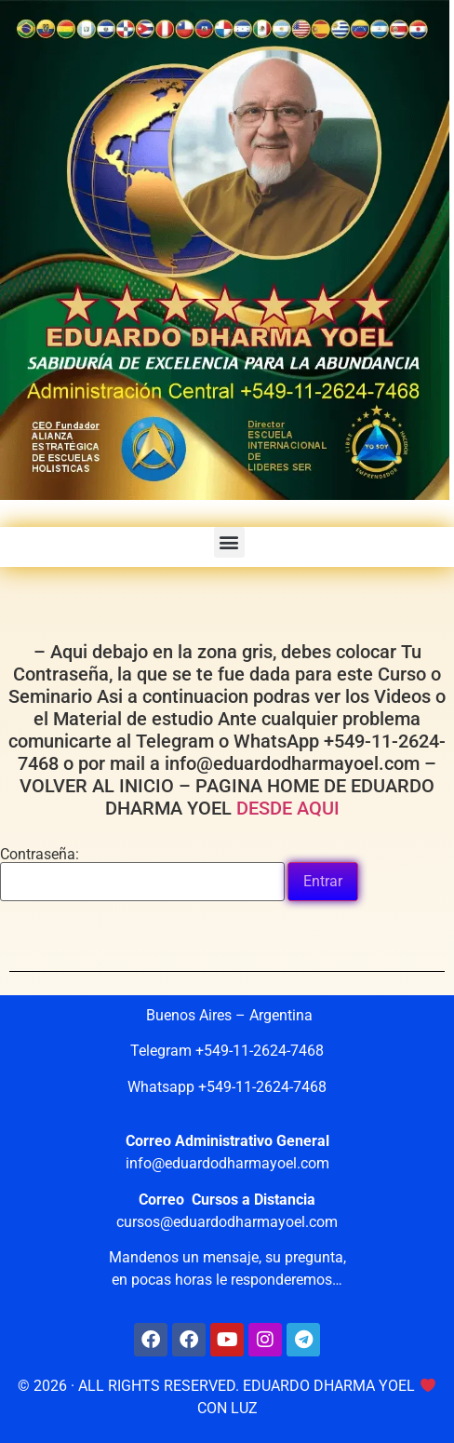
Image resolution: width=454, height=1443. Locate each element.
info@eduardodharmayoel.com (227, 1163)
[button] (229, 542)
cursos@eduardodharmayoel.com (227, 1222)
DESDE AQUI (292, 808)
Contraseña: (142, 874)
